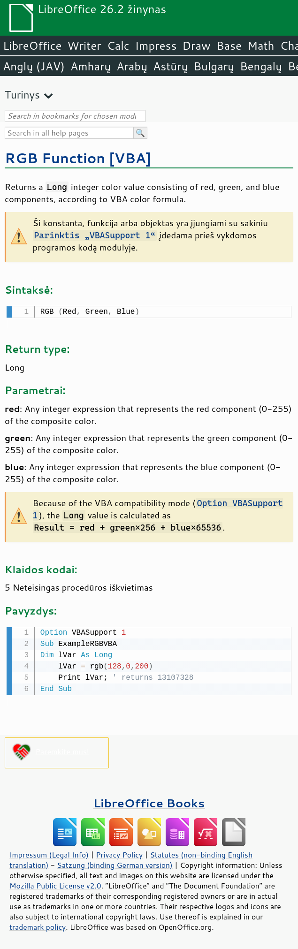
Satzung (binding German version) (115, 863)
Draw (196, 45)
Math (261, 45)
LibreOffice (32, 45)
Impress (156, 45)
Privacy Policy (119, 853)
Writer (84, 45)
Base (229, 45)
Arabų (131, 66)
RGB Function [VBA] (78, 157)
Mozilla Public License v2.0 (55, 884)
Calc (118, 45)
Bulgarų (213, 66)
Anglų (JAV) (34, 66)
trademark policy (37, 925)
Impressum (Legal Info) (49, 853)
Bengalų (261, 66)
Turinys (22, 94)
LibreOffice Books (149, 801)
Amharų (90, 66)
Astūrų (170, 66)
